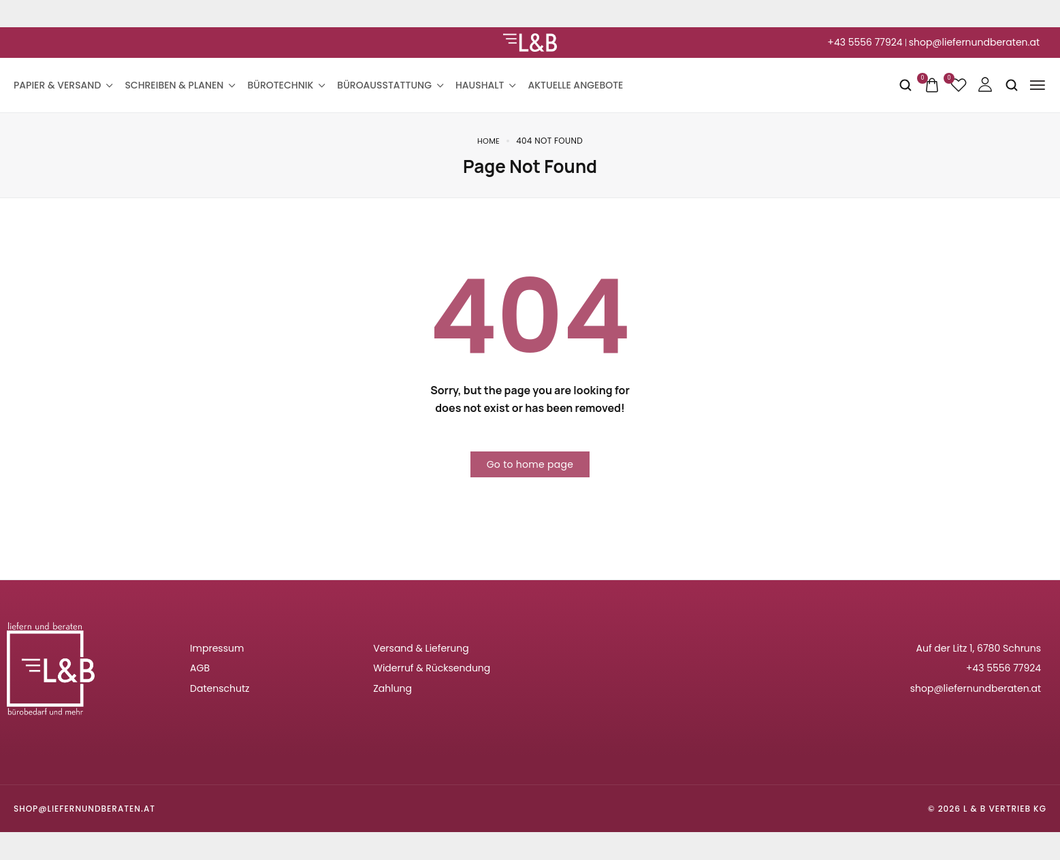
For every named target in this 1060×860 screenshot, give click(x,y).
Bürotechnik (285, 85)
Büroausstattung (389, 85)
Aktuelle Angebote (575, 85)
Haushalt (484, 85)
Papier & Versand (62, 85)
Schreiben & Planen (179, 85)
